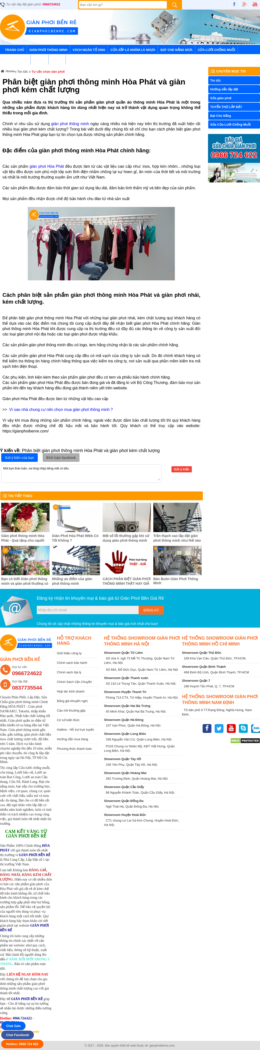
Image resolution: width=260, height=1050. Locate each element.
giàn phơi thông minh (70, 124)
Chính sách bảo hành (72, 663)
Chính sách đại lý (69, 672)
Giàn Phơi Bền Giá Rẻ (142, 598)
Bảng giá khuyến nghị (72, 701)
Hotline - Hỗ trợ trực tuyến (75, 729)
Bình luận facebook (61, 458)
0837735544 (27, 688)
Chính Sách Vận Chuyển (74, 682)
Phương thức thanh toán (74, 749)
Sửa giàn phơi (220, 98)
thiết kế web (128, 1045)
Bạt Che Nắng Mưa (176, 50)
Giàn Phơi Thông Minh (48, 50)
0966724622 (51, 4)
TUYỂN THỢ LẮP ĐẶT (226, 107)
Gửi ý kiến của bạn (19, 458)
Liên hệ (57, 59)
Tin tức (39, 59)
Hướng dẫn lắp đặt (224, 89)
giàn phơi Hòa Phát (47, 166)
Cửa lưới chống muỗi (216, 50)
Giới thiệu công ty (69, 653)
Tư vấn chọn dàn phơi (48, 71)
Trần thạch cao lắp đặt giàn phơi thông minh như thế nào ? (177, 540)
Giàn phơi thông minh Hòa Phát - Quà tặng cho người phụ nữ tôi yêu (22, 540)
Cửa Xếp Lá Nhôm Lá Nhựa (132, 50)
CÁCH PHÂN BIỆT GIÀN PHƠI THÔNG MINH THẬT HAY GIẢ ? (127, 583)
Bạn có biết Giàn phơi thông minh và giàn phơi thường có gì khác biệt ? (24, 583)
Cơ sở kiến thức (68, 720)
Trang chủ (14, 50)
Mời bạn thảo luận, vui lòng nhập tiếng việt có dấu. (81, 473)
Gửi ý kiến (181, 469)
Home (7, 71)
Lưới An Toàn (16, 59)
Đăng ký (151, 610)
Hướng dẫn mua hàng (72, 739)
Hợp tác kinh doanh (71, 691)
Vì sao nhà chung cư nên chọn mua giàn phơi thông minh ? (61, 409)
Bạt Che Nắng (220, 116)
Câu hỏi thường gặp (71, 710)
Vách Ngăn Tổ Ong (89, 50)
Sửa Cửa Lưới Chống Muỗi (230, 124)
